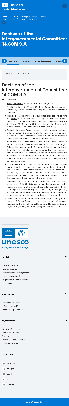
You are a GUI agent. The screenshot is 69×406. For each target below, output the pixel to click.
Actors (43, 17)
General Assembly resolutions (14, 340)
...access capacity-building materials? (16, 273)
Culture (15, 17)
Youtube (8, 374)
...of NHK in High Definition (12, 310)
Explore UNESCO (34, 402)
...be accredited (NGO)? (11, 276)
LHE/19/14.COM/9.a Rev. (44, 103)
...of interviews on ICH (10, 306)
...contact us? (7, 283)
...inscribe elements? (10, 269)
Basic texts (6, 336)
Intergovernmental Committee (13, 19)
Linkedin (8, 384)
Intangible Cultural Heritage (13, 9)
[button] (4, 23)
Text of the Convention (11, 329)
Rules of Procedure (43, 61)
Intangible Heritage (29, 17)
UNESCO (5, 17)
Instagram (8, 369)
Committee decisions (10, 343)
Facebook (8, 363)
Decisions (13, 61)
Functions (26, 61)
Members (59, 61)
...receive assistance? (10, 265)
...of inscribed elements (11, 303)
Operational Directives (11, 332)
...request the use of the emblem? (15, 280)
